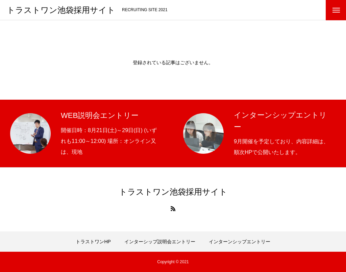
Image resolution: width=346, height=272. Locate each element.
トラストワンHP (93, 241)
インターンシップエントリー (239, 241)
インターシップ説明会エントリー (159, 241)
